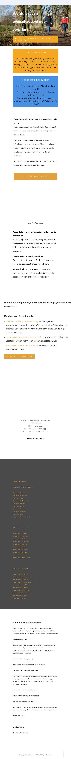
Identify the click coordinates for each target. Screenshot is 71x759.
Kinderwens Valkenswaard (21, 501)
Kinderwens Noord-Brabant (21, 517)
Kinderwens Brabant (19, 493)
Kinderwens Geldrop (19, 503)
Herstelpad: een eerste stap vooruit (24, 337)
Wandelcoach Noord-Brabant (22, 557)
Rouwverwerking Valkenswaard (22, 582)
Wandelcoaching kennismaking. (22, 321)
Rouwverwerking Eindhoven (21, 577)
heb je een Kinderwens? (35, 80)
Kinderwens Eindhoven (20, 495)
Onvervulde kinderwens (20, 733)
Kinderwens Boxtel (19, 514)
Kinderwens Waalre (19, 498)
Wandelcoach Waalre (19, 539)
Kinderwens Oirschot (19, 511)
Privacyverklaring (35, 438)
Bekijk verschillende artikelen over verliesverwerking (29, 664)
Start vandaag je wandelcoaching (23, 701)
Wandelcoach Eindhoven (20, 536)
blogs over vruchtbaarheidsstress (29, 695)
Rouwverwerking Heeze (20, 587)
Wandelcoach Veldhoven (20, 549)
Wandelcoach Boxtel (19, 555)
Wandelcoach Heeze (19, 547)
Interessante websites (19, 481)
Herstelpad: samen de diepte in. (22, 345)
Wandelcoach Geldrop (20, 544)
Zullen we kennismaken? (36, 176)
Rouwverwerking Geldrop (21, 585)
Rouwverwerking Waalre (20, 579)
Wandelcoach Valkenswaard (21, 541)
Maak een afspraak (18, 715)
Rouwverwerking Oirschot (21, 593)
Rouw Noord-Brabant (19, 598)
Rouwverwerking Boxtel (20, 595)
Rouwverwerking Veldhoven (21, 590)
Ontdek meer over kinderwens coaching (25, 690)
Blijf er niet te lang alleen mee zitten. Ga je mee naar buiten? (35, 39)
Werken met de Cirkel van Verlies (23, 487)
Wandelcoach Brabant (20, 533)
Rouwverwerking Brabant (21, 574)
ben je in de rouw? (35, 52)
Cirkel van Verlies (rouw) (20, 528)
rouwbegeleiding (27, 659)
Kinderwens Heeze (18, 506)
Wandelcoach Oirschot (20, 552)
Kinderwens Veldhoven (20, 509)
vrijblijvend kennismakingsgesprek (40, 707)
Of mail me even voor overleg (19, 356)
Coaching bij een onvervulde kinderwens (25, 670)
